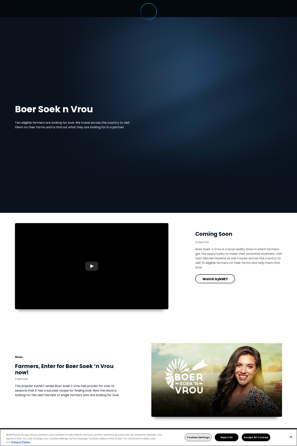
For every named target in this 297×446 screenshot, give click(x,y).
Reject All (226, 437)
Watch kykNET (215, 279)
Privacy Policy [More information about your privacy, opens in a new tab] (20, 442)
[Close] (291, 437)
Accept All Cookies (256, 437)
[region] (148, 437)
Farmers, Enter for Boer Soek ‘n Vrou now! (64, 369)
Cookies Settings (198, 437)
